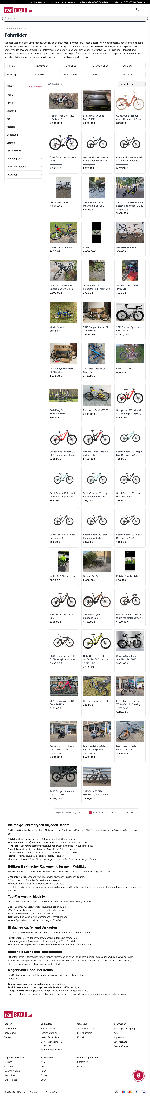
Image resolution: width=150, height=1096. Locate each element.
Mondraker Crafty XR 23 (95, 410)
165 (127, 812)
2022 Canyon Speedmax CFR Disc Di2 (129, 329)
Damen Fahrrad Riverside (96, 700)
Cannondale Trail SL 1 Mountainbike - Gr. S (94, 204)
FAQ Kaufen (10, 1028)
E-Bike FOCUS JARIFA (61, 247)
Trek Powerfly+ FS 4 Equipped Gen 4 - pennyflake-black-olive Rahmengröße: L (95, 616)
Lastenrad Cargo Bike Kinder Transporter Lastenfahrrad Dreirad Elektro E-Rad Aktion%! (95, 748)
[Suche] (75, 19)
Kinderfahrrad (57, 327)
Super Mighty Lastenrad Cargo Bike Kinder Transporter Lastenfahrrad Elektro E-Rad (62, 748)
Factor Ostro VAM (59, 202)
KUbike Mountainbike (127, 576)
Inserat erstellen (49, 1032)
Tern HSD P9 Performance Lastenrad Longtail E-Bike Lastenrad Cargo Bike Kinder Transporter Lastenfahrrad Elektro (129, 204)
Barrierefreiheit (121, 1046)
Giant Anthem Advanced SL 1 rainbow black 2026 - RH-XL (129, 159)
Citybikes (9, 1066)
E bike (86, 247)
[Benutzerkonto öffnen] (137, 9)
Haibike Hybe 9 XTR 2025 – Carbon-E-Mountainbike (63, 117)
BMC (43, 1079)
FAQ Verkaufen (48, 1028)
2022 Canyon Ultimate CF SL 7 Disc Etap (63, 370)
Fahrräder (21, 28)
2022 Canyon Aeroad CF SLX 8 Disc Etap (95, 329)
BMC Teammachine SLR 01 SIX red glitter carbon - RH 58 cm (63, 657)
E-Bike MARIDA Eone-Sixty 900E (94, 117)
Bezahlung (10, 1032)
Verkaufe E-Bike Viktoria (62, 576)
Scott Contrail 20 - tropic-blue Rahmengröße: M (63, 495)
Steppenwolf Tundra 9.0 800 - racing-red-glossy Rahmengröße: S (62, 453)
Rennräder (9, 1075)
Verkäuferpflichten (50, 1037)
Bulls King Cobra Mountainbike (58, 412)
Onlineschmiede (37, 1092)
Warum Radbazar (86, 1028)
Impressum (119, 1037)
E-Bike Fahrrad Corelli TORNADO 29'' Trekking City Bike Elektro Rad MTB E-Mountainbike (129, 702)
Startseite (9, 28)
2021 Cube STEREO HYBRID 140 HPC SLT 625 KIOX (95, 793)
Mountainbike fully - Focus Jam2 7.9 (126, 748)
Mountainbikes (12, 1070)
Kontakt (81, 1037)
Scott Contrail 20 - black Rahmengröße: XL (129, 495)
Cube (43, 1066)
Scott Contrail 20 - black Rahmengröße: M (95, 536)
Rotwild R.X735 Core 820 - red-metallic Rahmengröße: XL (96, 453)
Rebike (80, 1066)
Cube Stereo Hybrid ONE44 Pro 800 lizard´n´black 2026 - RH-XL (95, 657)
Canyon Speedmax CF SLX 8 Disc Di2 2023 (128, 657)
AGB (116, 1032)
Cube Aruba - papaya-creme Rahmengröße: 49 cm (129, 117)
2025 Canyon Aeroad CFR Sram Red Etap (63, 702)
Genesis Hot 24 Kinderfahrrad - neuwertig (96, 287)
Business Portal (52, 1092)
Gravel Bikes (10, 1079)
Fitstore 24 (82, 1061)
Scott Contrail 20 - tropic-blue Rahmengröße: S (96, 495)
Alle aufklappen (35, 86)
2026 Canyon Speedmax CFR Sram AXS (63, 793)
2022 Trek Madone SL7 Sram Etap (94, 370)
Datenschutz (120, 1041)
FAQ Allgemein (84, 1032)
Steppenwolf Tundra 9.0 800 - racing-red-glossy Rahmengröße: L (129, 412)
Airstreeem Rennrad (126, 247)
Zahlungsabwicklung (51, 1049)
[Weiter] (136, 812)
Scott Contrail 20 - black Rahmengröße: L (62, 536)
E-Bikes (8, 1061)
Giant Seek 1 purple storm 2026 (63, 159)
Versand (8, 1037)
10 (119, 812)
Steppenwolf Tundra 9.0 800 (62, 616)
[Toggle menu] (143, 10)
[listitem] (17, 65)
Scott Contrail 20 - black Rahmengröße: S (129, 536)
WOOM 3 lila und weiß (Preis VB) (127, 287)
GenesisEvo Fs (90, 576)
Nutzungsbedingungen (125, 1028)
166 (132, 812)
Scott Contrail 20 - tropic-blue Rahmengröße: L (129, 453)
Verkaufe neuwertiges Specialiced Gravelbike (61, 287)
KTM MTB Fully (124, 368)
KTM (43, 1061)
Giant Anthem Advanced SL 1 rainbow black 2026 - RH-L (96, 159)
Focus (44, 1075)
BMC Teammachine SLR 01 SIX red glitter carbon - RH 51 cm (129, 616)
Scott (43, 1070)
